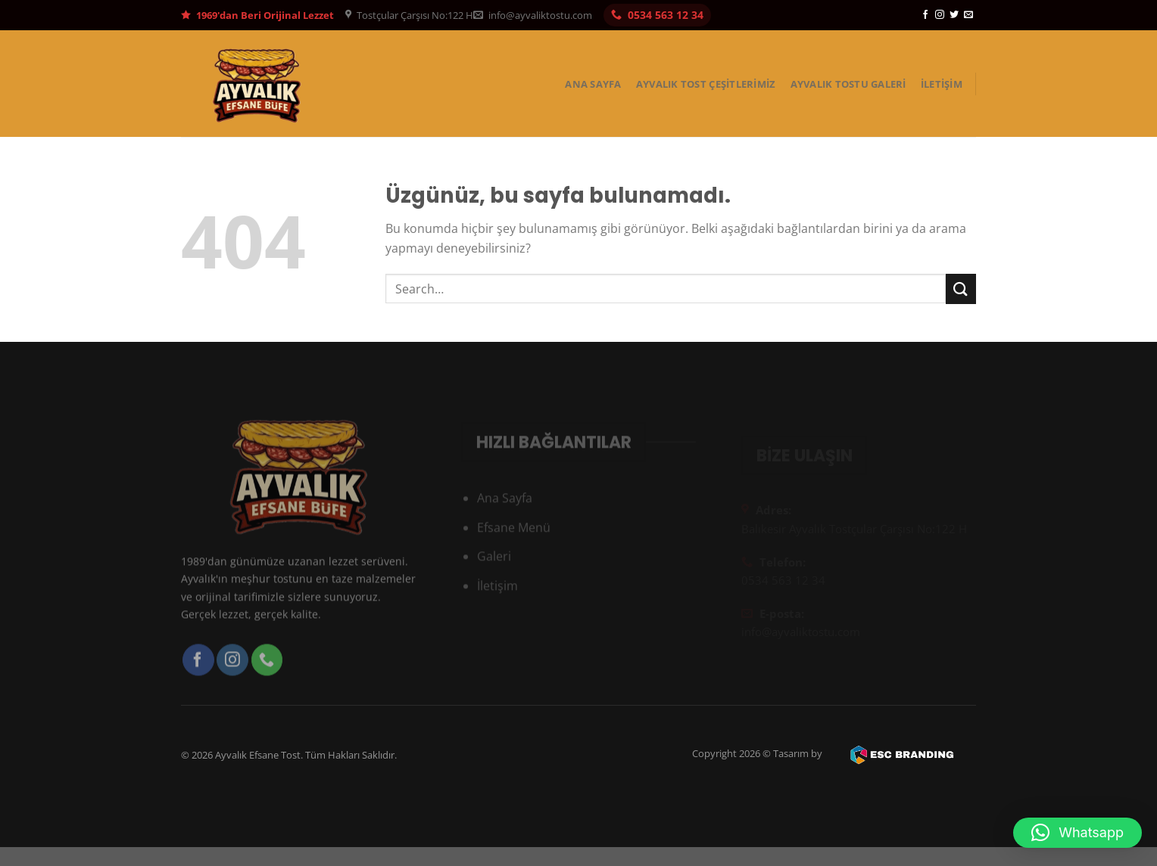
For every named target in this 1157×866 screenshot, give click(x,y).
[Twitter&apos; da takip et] (954, 15)
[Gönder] (961, 288)
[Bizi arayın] (267, 676)
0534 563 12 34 (657, 15)
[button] (1077, 833)
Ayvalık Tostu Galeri (848, 84)
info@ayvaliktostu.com (532, 15)
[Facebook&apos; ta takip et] (925, 15)
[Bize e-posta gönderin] (968, 15)
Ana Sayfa (593, 84)
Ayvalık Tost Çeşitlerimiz (705, 84)
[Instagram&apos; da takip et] (939, 15)
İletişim (941, 84)
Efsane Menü (513, 542)
